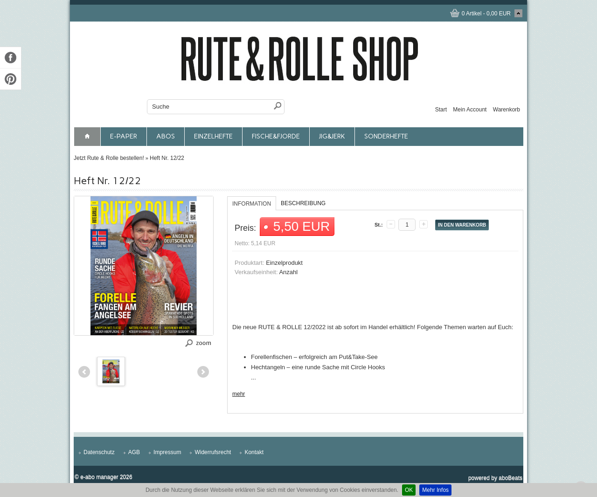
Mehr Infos (435, 490)
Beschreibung (303, 203)
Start (441, 109)
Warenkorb (506, 109)
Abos (165, 136)
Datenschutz (99, 452)
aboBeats (510, 478)
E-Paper (123, 136)
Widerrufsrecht (212, 452)
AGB (134, 452)
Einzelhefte (213, 136)
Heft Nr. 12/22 (167, 158)
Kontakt (254, 452)
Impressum (167, 452)
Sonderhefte (386, 136)
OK (409, 490)
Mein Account (469, 109)
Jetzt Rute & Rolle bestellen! (109, 158)
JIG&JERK (332, 136)
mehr (238, 394)
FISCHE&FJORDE (276, 136)
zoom (203, 342)
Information (251, 203)
